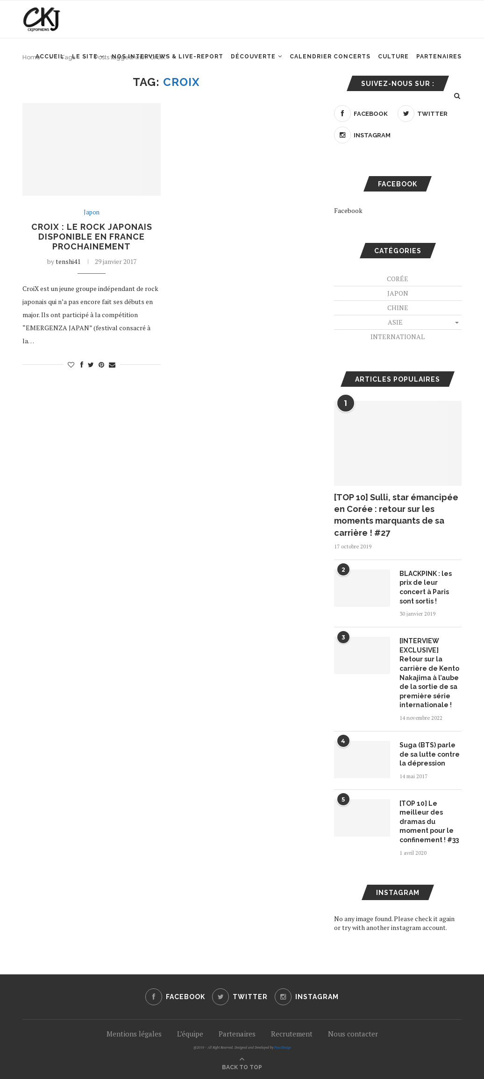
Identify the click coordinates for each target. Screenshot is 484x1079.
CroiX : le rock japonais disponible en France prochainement (91, 236)
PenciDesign (282, 1047)
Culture (393, 56)
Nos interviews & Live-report (167, 56)
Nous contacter (353, 1033)
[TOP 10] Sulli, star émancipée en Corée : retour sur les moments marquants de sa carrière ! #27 (396, 515)
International (397, 336)
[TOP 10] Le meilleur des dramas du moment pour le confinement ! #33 (429, 822)
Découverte (253, 56)
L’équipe (190, 1033)
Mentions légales (134, 1033)
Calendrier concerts (330, 56)
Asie (395, 322)
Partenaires (439, 56)
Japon (92, 212)
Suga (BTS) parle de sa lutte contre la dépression (429, 754)
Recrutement (292, 1033)
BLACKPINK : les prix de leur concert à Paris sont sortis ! (425, 587)
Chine (397, 307)
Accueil (50, 56)
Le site (85, 56)
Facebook (348, 210)
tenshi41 (68, 261)
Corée (397, 278)
